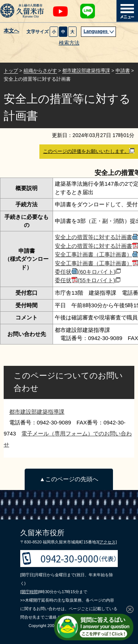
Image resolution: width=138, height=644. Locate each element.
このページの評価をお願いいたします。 (88, 151)
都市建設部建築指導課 (86, 70)
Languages (99, 31)
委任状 (88, 272)
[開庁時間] (29, 591)
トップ (11, 70)
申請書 (123, 70)
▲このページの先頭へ (68, 479)
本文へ (11, 31)
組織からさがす (40, 70)
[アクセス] (107, 542)
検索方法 (69, 43)
